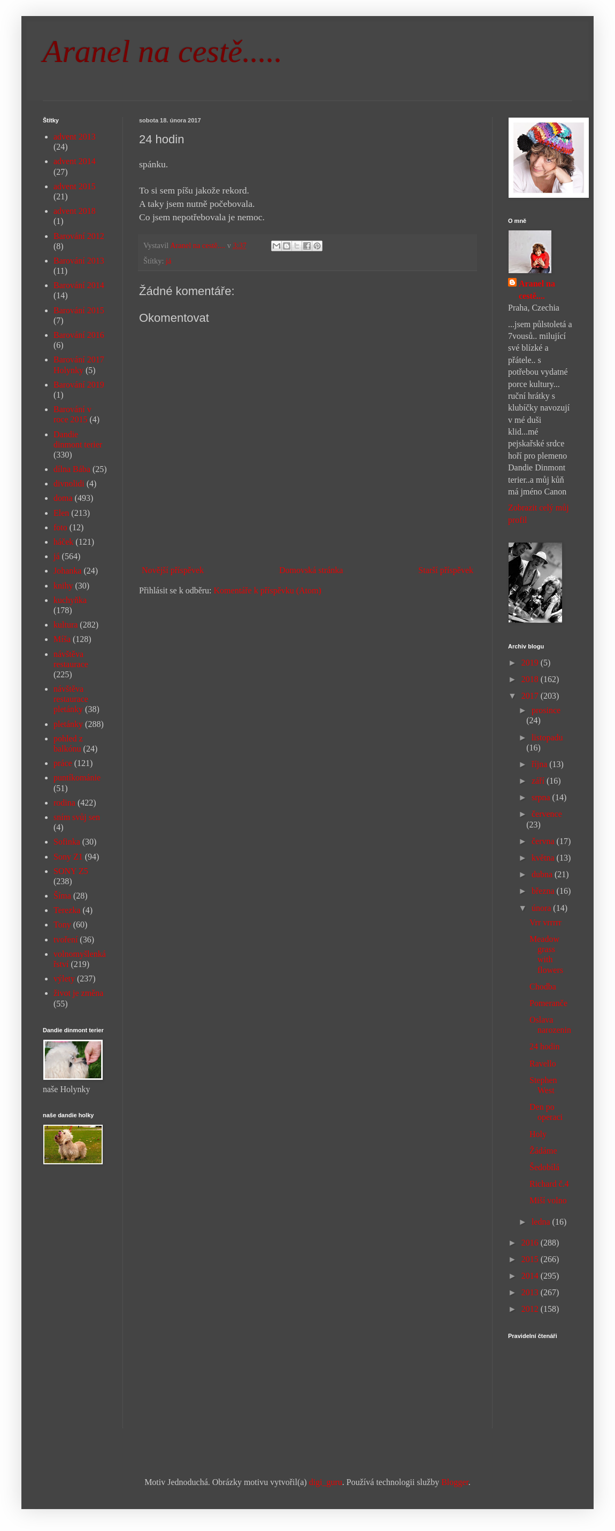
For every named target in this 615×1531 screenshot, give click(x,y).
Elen (61, 512)
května (544, 857)
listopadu (547, 737)
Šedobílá (544, 1167)
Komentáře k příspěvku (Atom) (267, 590)
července (547, 813)
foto (60, 527)
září (539, 780)
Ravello (542, 1063)
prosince (546, 710)
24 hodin (544, 1046)
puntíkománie (77, 777)
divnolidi (68, 483)
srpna (542, 797)
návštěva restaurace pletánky (70, 699)
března (544, 890)
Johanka (67, 570)
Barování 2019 (78, 384)
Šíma (62, 895)
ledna (542, 1221)
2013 (531, 1292)
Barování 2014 (78, 285)
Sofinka (66, 841)
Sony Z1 (68, 856)
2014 (531, 1275)
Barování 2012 (78, 236)
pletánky (68, 724)
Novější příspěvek (173, 570)
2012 (531, 1308)
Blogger (454, 1482)
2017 (531, 695)
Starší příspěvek (445, 570)
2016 (531, 1242)
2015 (531, 1259)
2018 (531, 679)
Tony (62, 924)
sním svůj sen (76, 817)
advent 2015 (74, 186)
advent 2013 (74, 136)
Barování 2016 (78, 334)
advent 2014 (74, 161)
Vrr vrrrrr (545, 922)
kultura (65, 624)
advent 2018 (74, 210)
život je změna (78, 993)
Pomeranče (548, 1003)
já (168, 261)
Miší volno (548, 1200)
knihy (63, 585)
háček (63, 541)
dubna (543, 874)
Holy (538, 1134)
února (542, 908)
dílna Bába (71, 469)
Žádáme (543, 1150)
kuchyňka (70, 600)
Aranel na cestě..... (162, 51)
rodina (64, 802)
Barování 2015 (78, 310)
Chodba (542, 986)
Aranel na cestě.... (537, 289)
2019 (531, 662)
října (540, 764)
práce (62, 763)
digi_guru (325, 1482)
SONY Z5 (70, 871)
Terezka (66, 910)
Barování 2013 (78, 260)
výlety (64, 978)
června (544, 841)
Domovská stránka (311, 570)
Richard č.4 (549, 1183)
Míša (62, 639)
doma (63, 497)
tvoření (65, 939)
